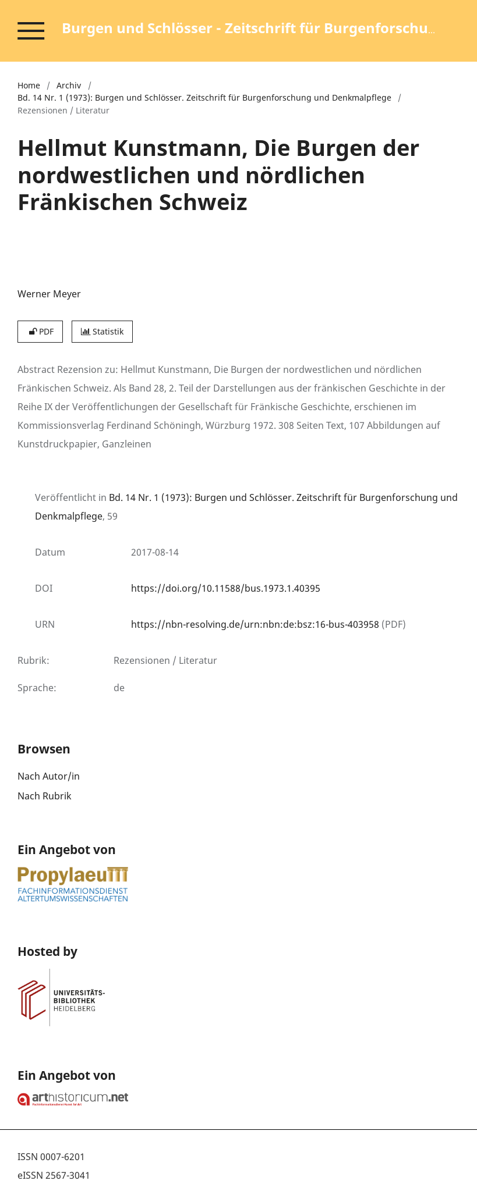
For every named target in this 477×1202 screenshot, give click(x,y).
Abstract (36, 369)
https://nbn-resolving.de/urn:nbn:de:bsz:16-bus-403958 (255, 624)
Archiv (68, 85)
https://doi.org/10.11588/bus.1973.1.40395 (225, 588)
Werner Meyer (49, 293)
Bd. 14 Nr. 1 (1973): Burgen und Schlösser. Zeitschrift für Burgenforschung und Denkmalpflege (204, 97)
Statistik (102, 331)
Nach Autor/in (48, 776)
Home (28, 85)
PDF (40, 331)
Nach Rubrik (44, 796)
